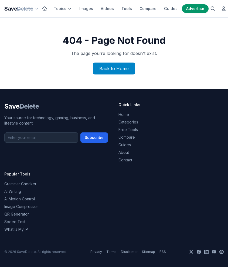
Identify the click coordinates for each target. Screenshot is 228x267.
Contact (125, 160)
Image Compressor (21, 206)
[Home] (44, 9)
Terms (111, 252)
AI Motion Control (19, 199)
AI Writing (12, 191)
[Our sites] (37, 9)
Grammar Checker (20, 183)
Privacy (96, 252)
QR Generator (16, 214)
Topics (63, 8)
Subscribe (94, 137)
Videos (107, 8)
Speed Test (14, 221)
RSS (162, 252)
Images (86, 8)
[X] (191, 252)
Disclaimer (129, 252)
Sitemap (148, 252)
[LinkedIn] (206, 252)
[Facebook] (199, 252)
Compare (147, 8)
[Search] (213, 8)
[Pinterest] (221, 252)
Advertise (195, 8)
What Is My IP (16, 229)
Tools (126, 8)
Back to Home (114, 68)
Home (123, 114)
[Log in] (223, 8)
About (123, 152)
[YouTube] (214, 252)
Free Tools (128, 129)
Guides (171, 8)
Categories (128, 122)
